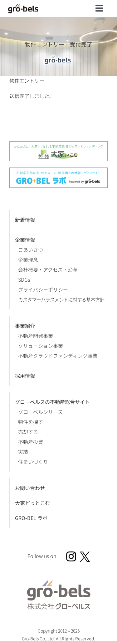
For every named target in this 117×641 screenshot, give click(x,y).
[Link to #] (99, 8)
